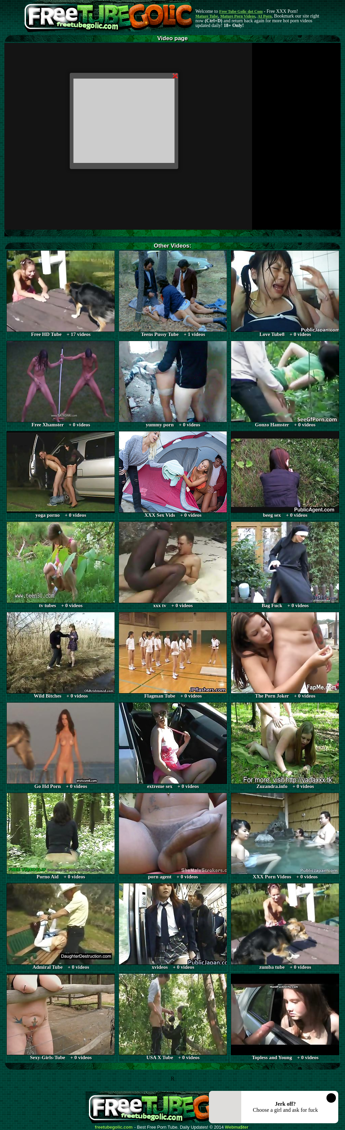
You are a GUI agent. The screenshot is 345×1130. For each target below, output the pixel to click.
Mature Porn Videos (237, 16)
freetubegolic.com (114, 1127)
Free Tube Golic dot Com (240, 11)
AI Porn (265, 16)
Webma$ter (237, 1127)
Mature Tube (206, 16)
